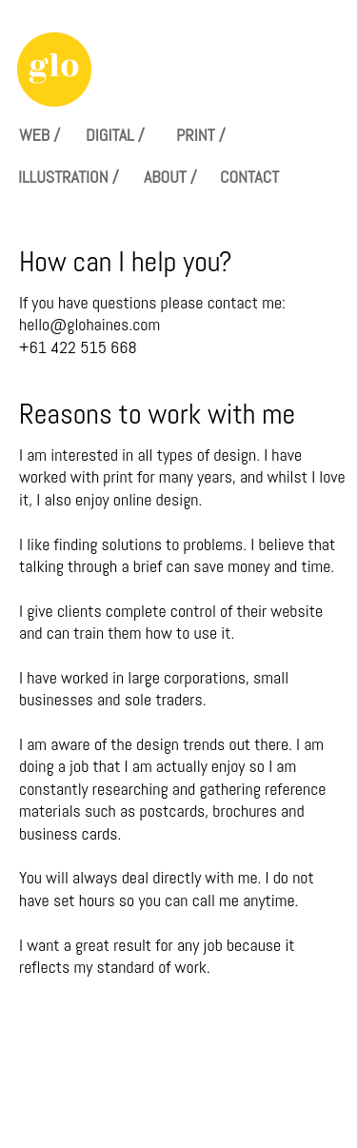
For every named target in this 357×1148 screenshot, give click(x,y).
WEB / (39, 135)
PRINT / (201, 135)
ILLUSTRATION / (68, 177)
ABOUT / (170, 177)
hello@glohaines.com (89, 324)
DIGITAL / (115, 135)
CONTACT (249, 177)
